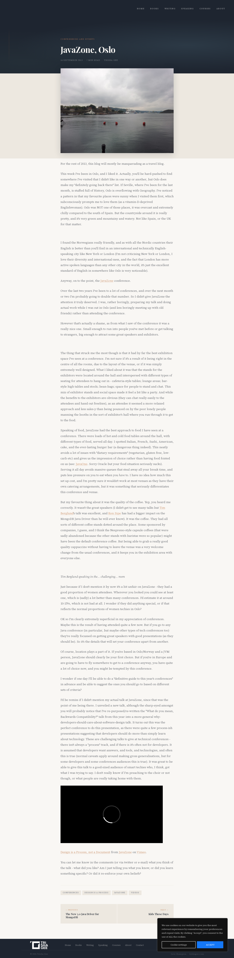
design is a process (96, 892)
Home (140, 8)
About (220, 8)
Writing (170, 8)
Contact (140, 945)
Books (154, 8)
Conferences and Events (78, 39)
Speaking (187, 8)
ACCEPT (210, 944)
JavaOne (81, 464)
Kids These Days (159, 914)
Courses (205, 8)
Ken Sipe (114, 513)
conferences (71, 892)
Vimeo (141, 852)
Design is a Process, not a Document (85, 852)
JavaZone (106, 281)
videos (135, 892)
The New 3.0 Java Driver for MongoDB (82, 916)
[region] (192, 935)
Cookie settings (179, 944)
